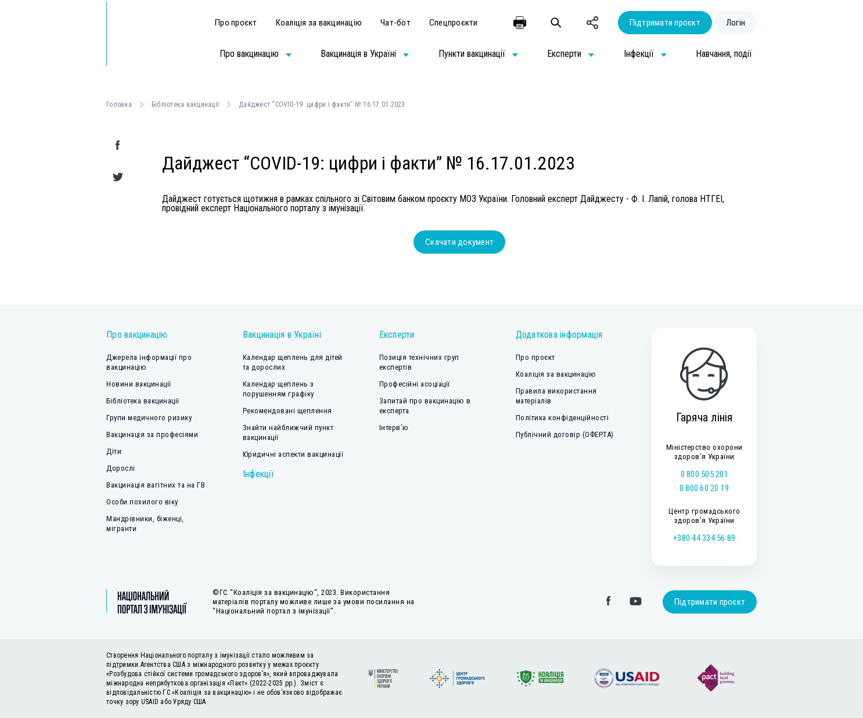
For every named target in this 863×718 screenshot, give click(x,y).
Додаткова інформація (559, 334)
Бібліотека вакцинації (185, 104)
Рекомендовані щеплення (287, 410)
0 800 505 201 (704, 474)
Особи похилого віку (142, 501)
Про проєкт (236, 22)
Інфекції (258, 473)
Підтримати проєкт (665, 22)
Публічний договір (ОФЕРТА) (565, 434)
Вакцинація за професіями (152, 434)
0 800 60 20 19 (704, 488)
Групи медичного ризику (149, 417)
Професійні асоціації (414, 384)
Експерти (397, 334)
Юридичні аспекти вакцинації (293, 454)
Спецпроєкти (453, 22)
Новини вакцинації (138, 384)
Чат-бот (395, 22)
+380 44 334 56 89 (704, 538)
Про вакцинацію (137, 334)
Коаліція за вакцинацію (319, 22)
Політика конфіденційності (562, 417)
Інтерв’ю (394, 427)
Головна (119, 104)
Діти (113, 451)
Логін (735, 22)
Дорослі (120, 468)
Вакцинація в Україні (282, 334)
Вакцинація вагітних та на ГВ (155, 485)
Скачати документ (459, 242)
